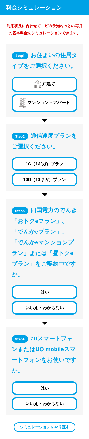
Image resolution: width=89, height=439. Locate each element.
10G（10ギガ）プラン (44, 179)
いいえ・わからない (44, 308)
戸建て (44, 84)
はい (44, 292)
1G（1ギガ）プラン (44, 164)
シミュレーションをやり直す (44, 427)
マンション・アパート (44, 103)
